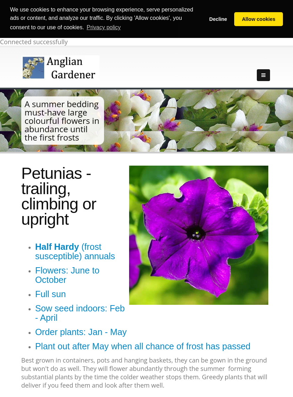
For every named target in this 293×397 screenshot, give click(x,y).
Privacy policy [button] (104, 27)
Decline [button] (218, 19)
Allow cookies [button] (258, 19)
